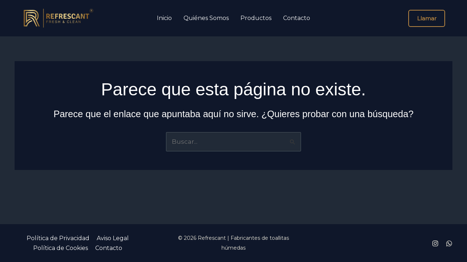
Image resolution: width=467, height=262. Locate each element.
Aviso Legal (113, 238)
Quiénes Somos (206, 18)
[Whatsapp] (449, 243)
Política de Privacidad (58, 238)
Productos (255, 18)
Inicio (164, 18)
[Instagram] (435, 243)
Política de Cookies (60, 248)
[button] (426, 18)
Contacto (296, 18)
